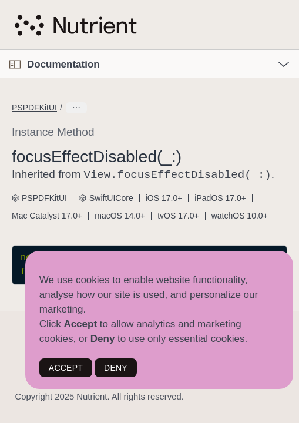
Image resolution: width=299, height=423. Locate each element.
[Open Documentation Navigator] (14, 64)
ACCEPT (66, 367)
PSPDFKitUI (34, 107)
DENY (115, 367)
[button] (0, 50)
